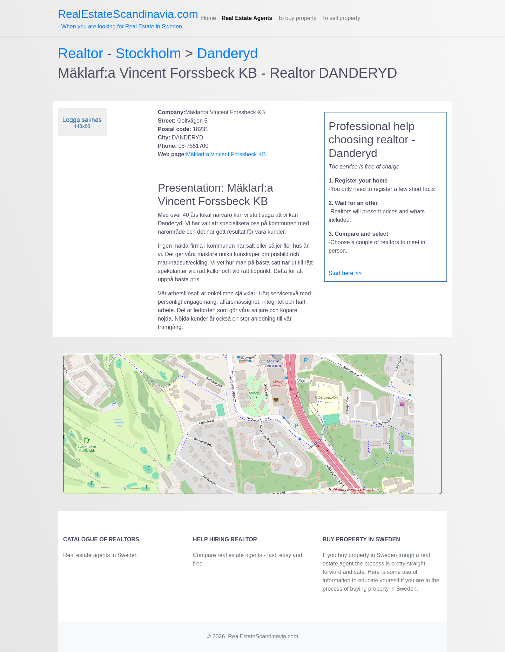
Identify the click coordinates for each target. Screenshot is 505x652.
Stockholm (148, 53)
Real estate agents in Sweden (100, 555)
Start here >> (345, 273)
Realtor (82, 53)
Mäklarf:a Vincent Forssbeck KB (226, 154)
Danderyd (227, 53)
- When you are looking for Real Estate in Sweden (128, 18)
